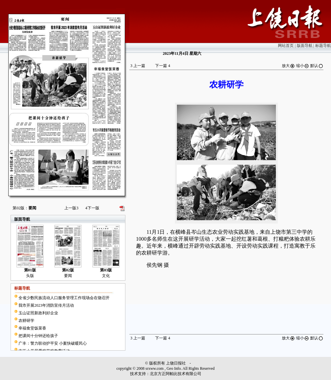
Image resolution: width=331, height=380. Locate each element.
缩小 (302, 65)
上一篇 (137, 65)
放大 (288, 65)
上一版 (71, 208)
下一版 (92, 208)
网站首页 (286, 45)
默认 (316, 65)
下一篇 (162, 65)
